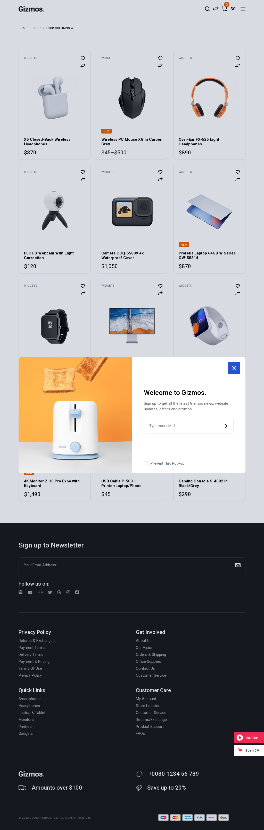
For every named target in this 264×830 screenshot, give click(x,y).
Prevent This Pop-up (167, 463)
